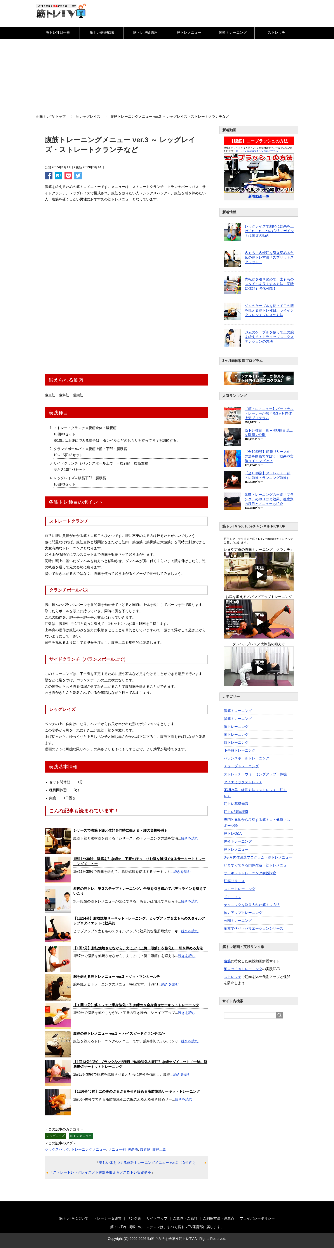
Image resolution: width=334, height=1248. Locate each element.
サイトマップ (156, 1218)
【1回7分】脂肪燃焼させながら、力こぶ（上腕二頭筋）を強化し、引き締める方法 (138, 948)
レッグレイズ (55, 1136)
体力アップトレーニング (243, 913)
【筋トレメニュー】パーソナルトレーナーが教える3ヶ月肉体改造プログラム (269, 413)
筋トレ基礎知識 (101, 32)
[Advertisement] (167, 76)
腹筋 (227, 961)
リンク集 (134, 1218)
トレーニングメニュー (88, 1149)
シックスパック (57, 1149)
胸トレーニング (236, 727)
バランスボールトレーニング (246, 758)
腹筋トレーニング (238, 711)
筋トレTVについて (73, 1218)
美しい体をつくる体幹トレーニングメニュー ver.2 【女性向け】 (149, 1162)
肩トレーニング (236, 742)
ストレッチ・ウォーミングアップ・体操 (255, 774)
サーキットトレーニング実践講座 (250, 873)
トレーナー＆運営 (108, 1218)
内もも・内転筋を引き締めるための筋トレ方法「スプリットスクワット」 (269, 257)
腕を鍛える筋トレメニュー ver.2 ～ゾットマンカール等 (116, 976)
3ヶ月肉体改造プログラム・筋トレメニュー (258, 857)
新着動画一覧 (258, 196)
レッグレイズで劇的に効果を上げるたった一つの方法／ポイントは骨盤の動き (269, 230)
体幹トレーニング (233, 32)
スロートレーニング (239, 889)
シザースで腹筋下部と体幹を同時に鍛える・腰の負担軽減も (120, 830)
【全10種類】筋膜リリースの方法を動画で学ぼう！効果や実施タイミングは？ (269, 456)
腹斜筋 (133, 1149)
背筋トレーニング (238, 718)
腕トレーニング (236, 734)
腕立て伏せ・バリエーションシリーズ (253, 928)
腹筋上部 (159, 1149)
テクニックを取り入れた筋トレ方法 (252, 905)
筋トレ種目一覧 (58, 32)
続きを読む (189, 838)
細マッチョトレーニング (243, 969)
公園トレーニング (238, 920)
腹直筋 (145, 1149)
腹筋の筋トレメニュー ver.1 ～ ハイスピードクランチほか (119, 1033)
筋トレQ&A (233, 833)
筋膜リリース (234, 881)
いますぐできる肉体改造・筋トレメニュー (257, 865)
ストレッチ (276, 32)
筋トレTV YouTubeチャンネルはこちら (257, 151)
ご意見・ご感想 (185, 1218)
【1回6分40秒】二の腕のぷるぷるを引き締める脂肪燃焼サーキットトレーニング (136, 1091)
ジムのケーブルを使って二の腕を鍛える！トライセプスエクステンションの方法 (269, 336)
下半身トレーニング (239, 750)
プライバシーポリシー (257, 1218)
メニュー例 (117, 1149)
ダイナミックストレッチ (243, 782)
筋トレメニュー (189, 32)
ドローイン (232, 897)
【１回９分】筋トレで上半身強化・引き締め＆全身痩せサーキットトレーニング (136, 1005)
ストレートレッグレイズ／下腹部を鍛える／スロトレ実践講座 (102, 1172)
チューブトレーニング (241, 766)
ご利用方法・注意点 (218, 1218)
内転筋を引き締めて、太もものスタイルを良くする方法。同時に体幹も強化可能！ (269, 283)
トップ (52, 116)
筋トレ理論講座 (145, 32)
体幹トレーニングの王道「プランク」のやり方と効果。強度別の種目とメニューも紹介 (269, 499)
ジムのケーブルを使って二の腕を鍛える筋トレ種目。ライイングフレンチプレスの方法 (269, 310)
